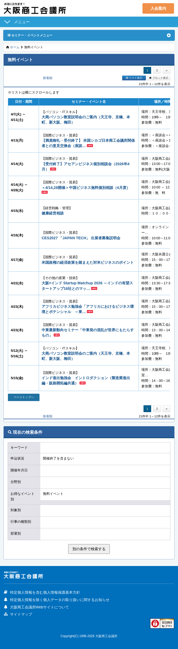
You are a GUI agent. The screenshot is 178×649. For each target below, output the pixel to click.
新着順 (47, 78)
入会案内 (158, 8)
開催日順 (22, 78)
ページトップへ (24, 397)
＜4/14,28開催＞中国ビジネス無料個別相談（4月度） (86, 188)
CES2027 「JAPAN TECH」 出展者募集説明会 (81, 238)
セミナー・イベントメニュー (29, 35)
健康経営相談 (53, 213)
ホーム (14, 47)
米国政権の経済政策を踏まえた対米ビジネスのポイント (88, 262)
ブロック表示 (158, 77)
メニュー (22, 21)
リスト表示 (134, 77)
